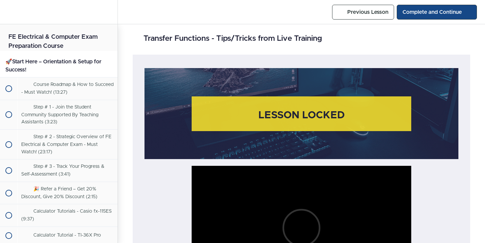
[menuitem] (109, 12)
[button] (8, 12)
